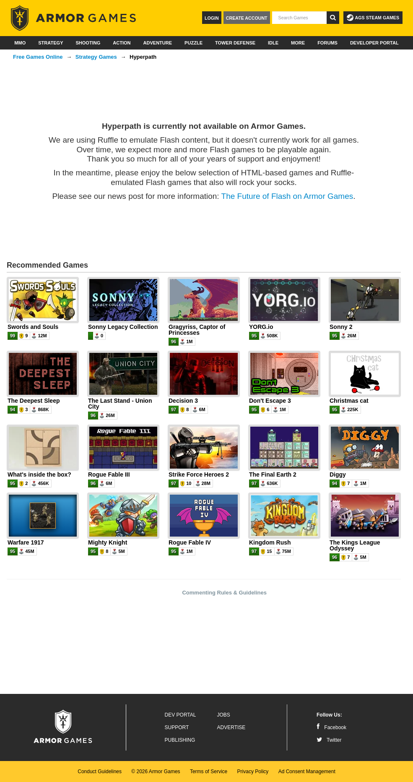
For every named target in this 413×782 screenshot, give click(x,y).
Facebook (331, 727)
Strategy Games (96, 57)
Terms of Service (208, 771)
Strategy (50, 42)
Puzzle (193, 42)
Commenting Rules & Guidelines (224, 592)
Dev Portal (180, 715)
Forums (327, 42)
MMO (20, 42)
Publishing (180, 740)
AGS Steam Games (373, 17)
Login (212, 18)
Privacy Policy (253, 771)
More (298, 42)
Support (177, 727)
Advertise (231, 727)
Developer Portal (374, 42)
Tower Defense (235, 42)
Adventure (157, 42)
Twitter (329, 740)
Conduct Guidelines (100, 771)
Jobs (223, 715)
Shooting (87, 42)
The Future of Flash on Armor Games (287, 196)
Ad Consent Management (306, 771)
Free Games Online (38, 57)
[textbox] (299, 17)
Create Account (247, 18)
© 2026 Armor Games (155, 771)
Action (121, 42)
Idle (273, 42)
